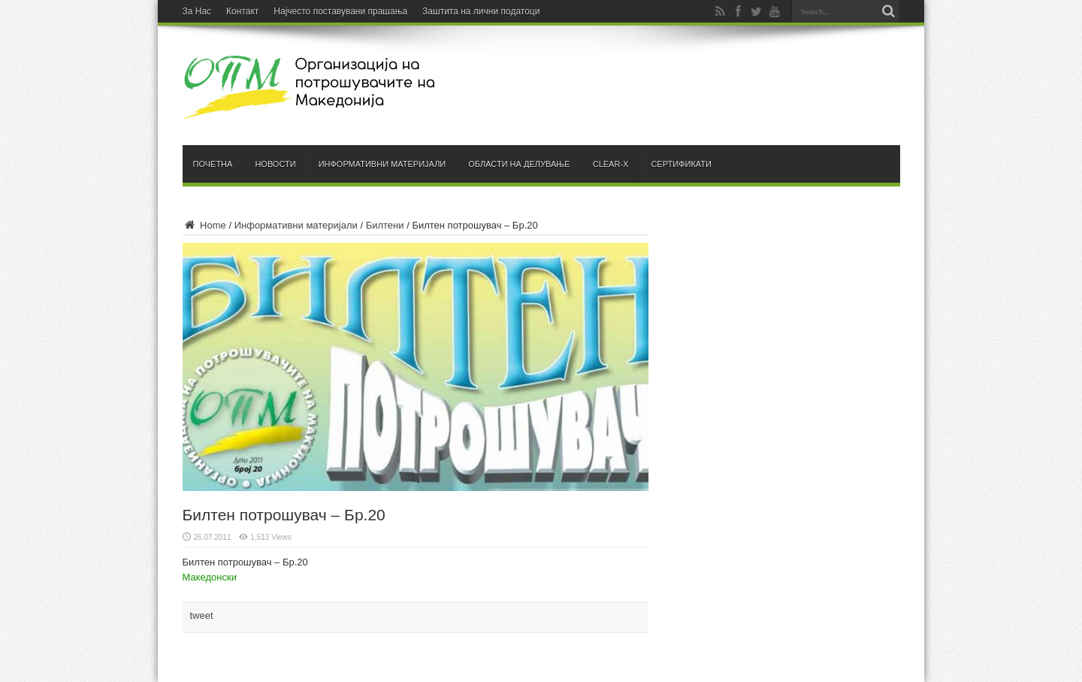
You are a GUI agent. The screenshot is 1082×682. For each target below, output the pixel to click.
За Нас (197, 11)
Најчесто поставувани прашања (340, 11)
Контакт (242, 11)
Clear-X (611, 163)
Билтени (385, 225)
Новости (275, 163)
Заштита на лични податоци (480, 11)
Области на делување (519, 163)
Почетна (213, 163)
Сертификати (681, 163)
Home (204, 225)
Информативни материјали (382, 163)
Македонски (210, 577)
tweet (201, 615)
